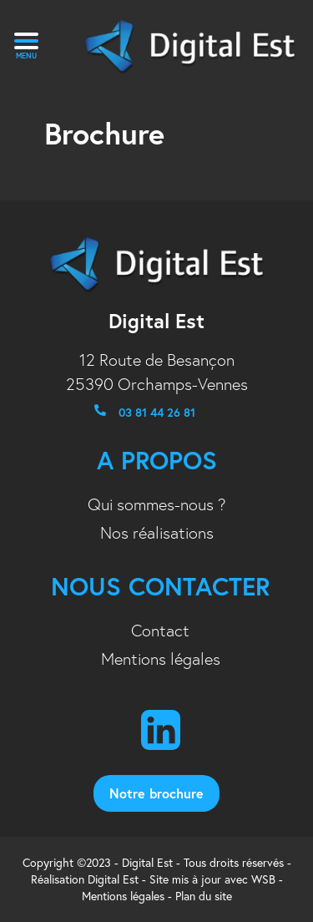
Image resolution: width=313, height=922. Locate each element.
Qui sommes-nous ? (157, 504)
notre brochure (156, 793)
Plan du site (203, 896)
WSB (263, 879)
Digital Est (113, 879)
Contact (160, 631)
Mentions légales (160, 659)
